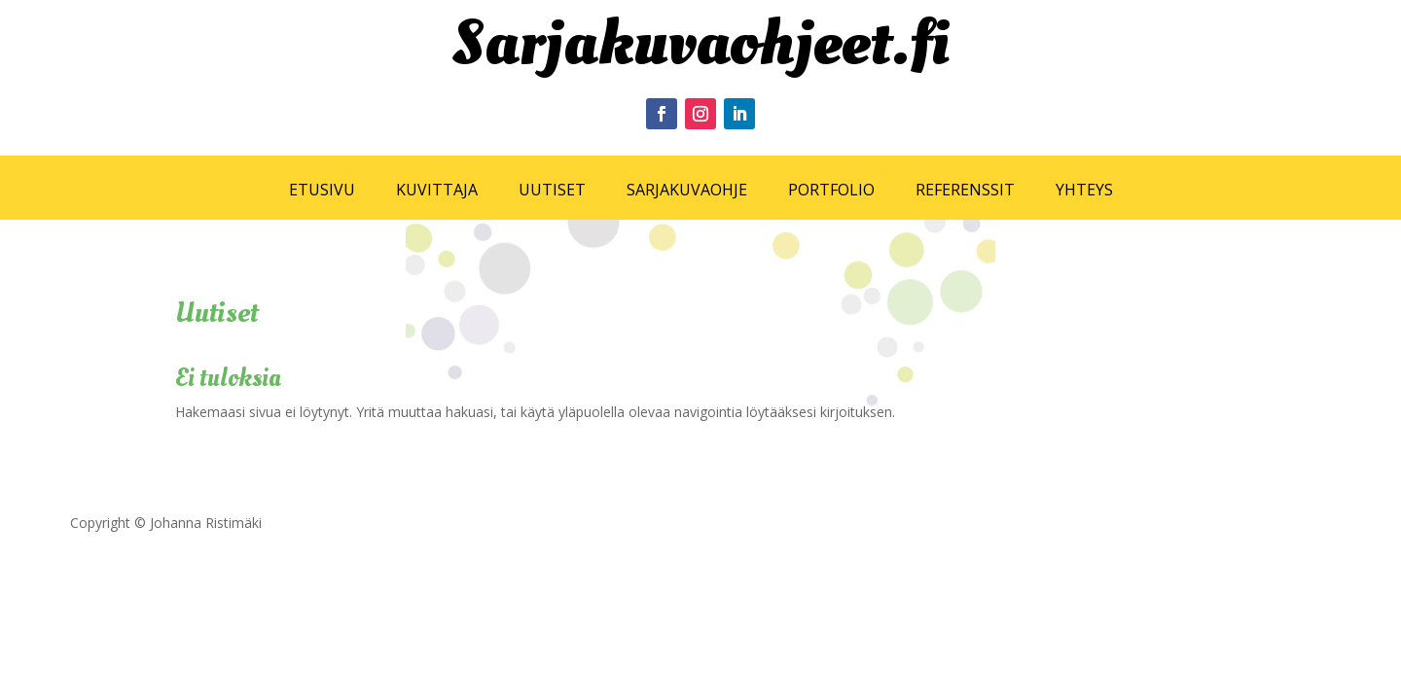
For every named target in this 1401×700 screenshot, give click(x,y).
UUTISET (552, 189)
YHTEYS (1084, 189)
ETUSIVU (322, 189)
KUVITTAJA (437, 189)
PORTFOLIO (831, 189)
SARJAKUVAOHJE (687, 189)
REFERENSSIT (965, 189)
